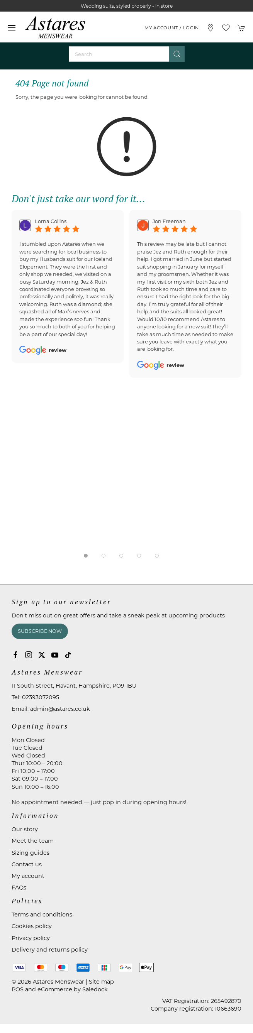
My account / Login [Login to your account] (171, 27)
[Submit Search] (177, 54)
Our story (25, 829)
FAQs (19, 887)
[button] (11, 28)
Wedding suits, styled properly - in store (127, 6)
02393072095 (40, 697)
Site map (101, 981)
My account (28, 875)
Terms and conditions (42, 914)
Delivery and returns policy (50, 949)
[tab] (86, 556)
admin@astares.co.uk (60, 708)
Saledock (95, 989)
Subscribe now (40, 631)
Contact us (27, 864)
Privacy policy (31, 938)
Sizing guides (30, 852)
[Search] (127, 54)
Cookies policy (32, 926)
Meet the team (33, 840)
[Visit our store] (210, 28)
